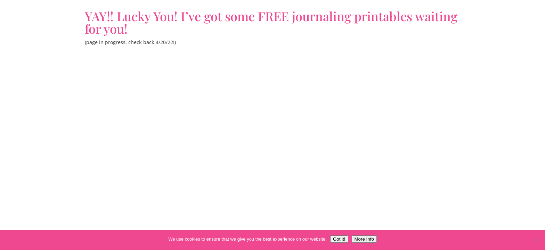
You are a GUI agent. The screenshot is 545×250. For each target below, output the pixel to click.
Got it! (339, 239)
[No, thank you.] (536, 240)
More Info (364, 239)
